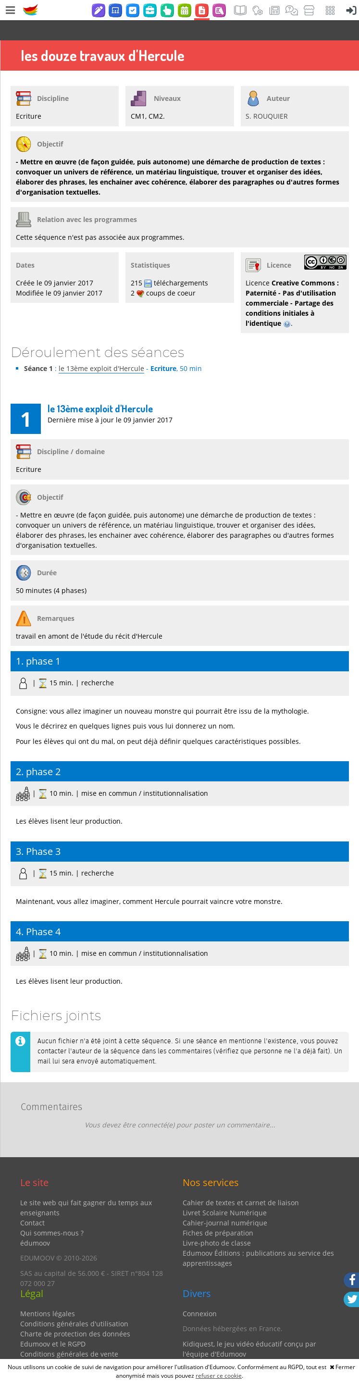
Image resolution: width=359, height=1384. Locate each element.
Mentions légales (47, 1293)
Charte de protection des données (75, 1313)
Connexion (200, 1293)
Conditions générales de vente (69, 1333)
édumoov (35, 1222)
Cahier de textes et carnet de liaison (241, 1182)
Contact (32, 1202)
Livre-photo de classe (217, 1222)
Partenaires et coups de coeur (231, 1348)
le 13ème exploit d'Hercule (101, 348)
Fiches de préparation (218, 1212)
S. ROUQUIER (267, 95)
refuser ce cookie (219, 1376)
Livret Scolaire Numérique (225, 1192)
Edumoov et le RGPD (53, 1323)
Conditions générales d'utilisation (74, 1303)
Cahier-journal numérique (225, 1202)
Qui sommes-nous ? (52, 1212)
